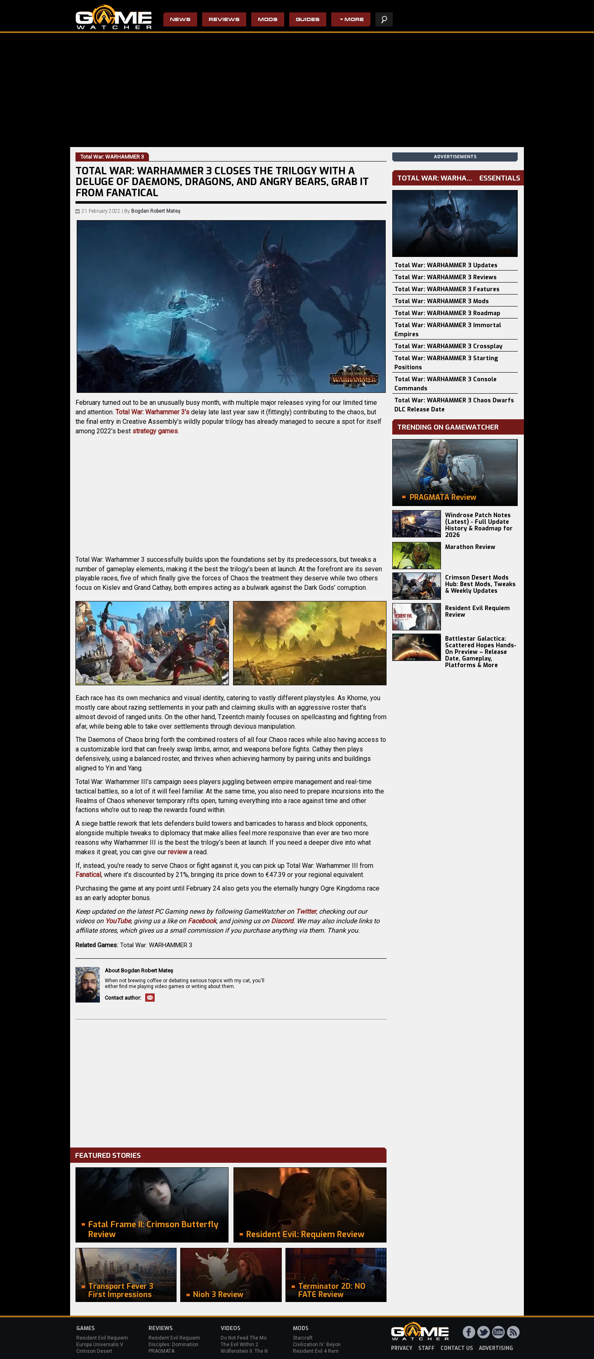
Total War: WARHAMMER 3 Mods (441, 301)
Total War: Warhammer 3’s (152, 412)
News (180, 20)
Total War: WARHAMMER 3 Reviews (445, 277)
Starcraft (303, 1338)
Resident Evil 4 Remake (320, 1351)
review (177, 852)
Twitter (306, 911)
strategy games (155, 431)
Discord (282, 921)
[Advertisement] (231, 1081)
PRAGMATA (161, 1351)
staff (426, 1348)
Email (150, 997)
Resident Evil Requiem (102, 1338)
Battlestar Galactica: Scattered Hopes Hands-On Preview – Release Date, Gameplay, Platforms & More (480, 652)
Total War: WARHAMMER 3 (156, 945)
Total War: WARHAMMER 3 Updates (445, 265)
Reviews (224, 20)
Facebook (202, 921)
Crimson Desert (94, 1351)
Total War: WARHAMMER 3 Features (447, 289)
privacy (401, 1348)
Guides (308, 20)
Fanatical (88, 875)
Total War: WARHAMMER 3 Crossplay (448, 346)
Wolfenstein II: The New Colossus (259, 1351)
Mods (268, 20)
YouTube (118, 921)
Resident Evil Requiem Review (477, 611)
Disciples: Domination (173, 1344)
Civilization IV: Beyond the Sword (330, 1344)
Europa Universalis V (99, 1344)
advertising (496, 1348)
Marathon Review (470, 547)
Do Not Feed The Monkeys (250, 1338)
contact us (457, 1348)
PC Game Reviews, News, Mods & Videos (113, 17)
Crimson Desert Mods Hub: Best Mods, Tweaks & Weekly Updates (480, 584)
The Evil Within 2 (239, 1344)
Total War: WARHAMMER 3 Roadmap (447, 313)
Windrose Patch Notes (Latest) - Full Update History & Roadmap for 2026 (479, 525)
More (354, 20)
